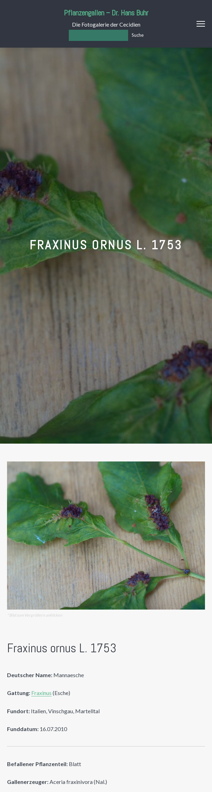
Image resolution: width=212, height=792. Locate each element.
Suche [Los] (138, 35)
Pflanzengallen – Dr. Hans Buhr (106, 13)
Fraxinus (41, 692)
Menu (201, 24)
